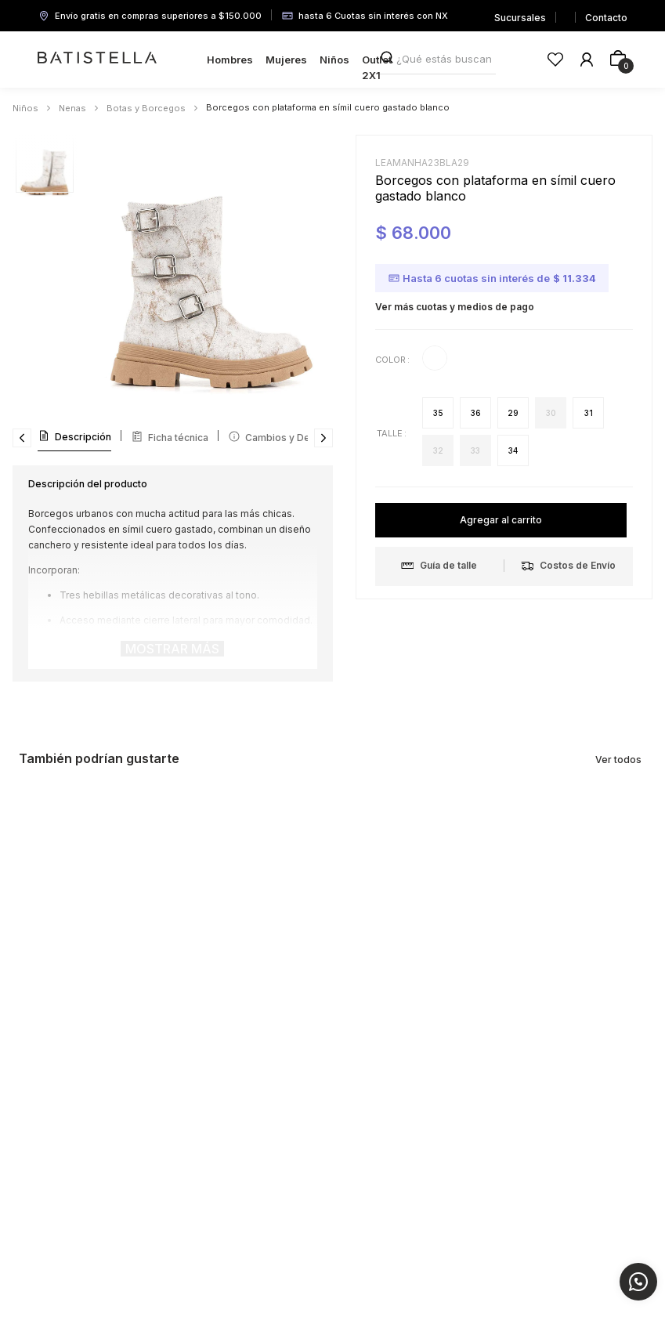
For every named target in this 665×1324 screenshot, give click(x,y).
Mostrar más (172, 649)
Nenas (72, 108)
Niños (25, 108)
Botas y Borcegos (146, 108)
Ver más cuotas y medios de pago (454, 307)
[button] (438, 413)
